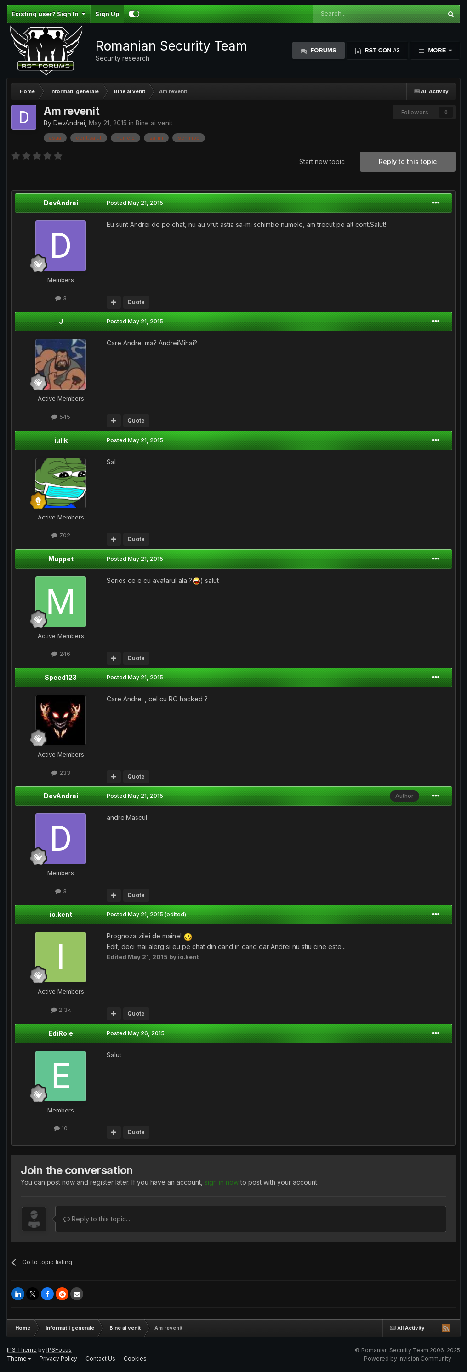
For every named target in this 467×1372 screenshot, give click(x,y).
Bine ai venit (154, 123)
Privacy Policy (58, 1358)
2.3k (61, 1009)
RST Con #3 (381, 50)
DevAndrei (69, 123)
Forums (322, 50)
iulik (61, 440)
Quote (136, 302)
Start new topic (322, 161)
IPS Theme (22, 1349)
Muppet (61, 559)
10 (61, 1128)
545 (60, 416)
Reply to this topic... (96, 1219)
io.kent (61, 914)
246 (60, 653)
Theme (19, 1358)
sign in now (222, 1182)
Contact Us (100, 1358)
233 (60, 772)
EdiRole (60, 1033)
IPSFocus (59, 1349)
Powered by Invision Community (407, 1358)
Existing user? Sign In (48, 14)
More (437, 50)
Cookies (135, 1358)
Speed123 (61, 677)
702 (60, 535)
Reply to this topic (408, 161)
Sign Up (107, 13)
